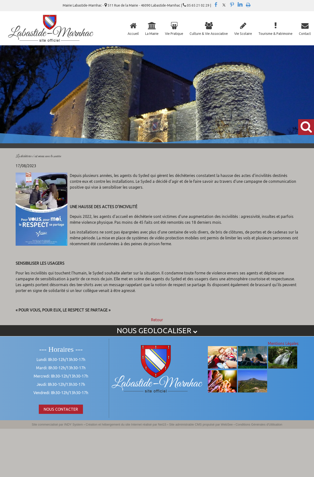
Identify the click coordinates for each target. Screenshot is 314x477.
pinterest (232, 4)
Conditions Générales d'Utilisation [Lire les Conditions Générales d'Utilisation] (258, 424)
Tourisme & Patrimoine (275, 34)
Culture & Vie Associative (209, 34)
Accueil (133, 34)
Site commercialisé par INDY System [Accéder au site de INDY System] (57, 424)
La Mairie (152, 34)
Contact (305, 34)
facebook (216, 4)
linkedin (240, 4)
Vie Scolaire (243, 34)
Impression (248, 4)
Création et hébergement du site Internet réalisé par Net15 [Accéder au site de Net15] (126, 424)
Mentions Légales (283, 343)
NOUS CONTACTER (61, 409)
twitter (224, 4)
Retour (157, 320)
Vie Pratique (174, 34)
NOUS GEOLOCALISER (157, 330)
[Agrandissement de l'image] (222, 367)
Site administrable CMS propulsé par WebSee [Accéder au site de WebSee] (201, 424)
